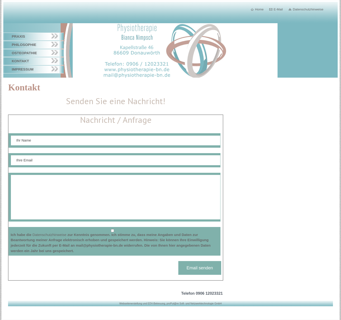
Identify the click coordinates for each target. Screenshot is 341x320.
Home (259, 9)
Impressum (22, 69)
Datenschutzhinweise (308, 9)
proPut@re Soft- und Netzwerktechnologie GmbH (194, 303)
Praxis (18, 36)
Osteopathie (24, 53)
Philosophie (24, 45)
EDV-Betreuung (156, 303)
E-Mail (278, 9)
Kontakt (20, 61)
